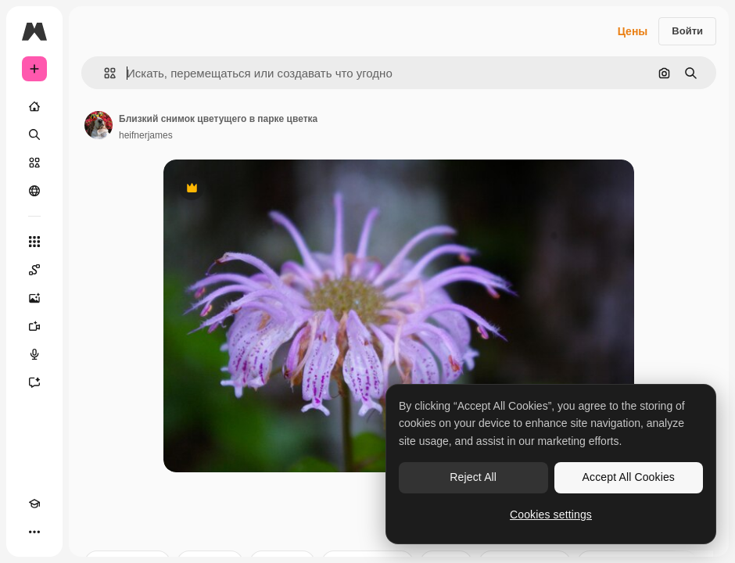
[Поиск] (34, 134)
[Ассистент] (34, 382)
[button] (103, 73)
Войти (687, 31)
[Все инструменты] (34, 241)
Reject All (473, 477)
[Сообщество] (34, 190)
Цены (633, 31)
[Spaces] (34, 269)
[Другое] (34, 531)
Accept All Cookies (629, 477)
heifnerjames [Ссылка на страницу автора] (146, 135)
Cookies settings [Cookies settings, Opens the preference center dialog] (551, 514)
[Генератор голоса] (34, 354)
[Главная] (34, 106)
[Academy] (34, 503)
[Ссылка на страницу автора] (98, 125)
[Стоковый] (34, 162)
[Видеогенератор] (34, 326)
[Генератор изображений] (34, 297)
